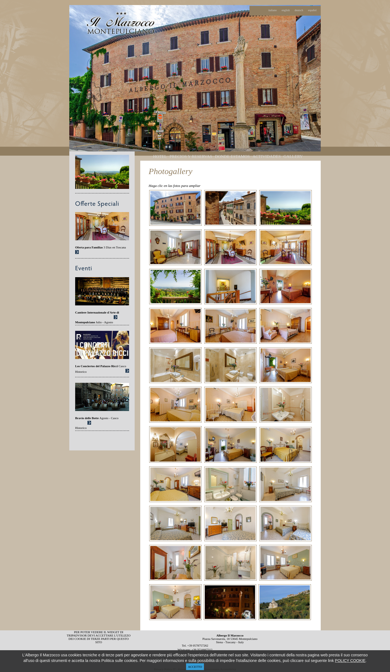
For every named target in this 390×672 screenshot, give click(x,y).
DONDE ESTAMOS (232, 156)
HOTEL (160, 156)
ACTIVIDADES (267, 156)
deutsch (298, 10)
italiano (272, 10)
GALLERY (293, 156)
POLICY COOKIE (350, 660)
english (286, 10)
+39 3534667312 (201, 649)
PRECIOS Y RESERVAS (191, 156)
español (312, 10)
